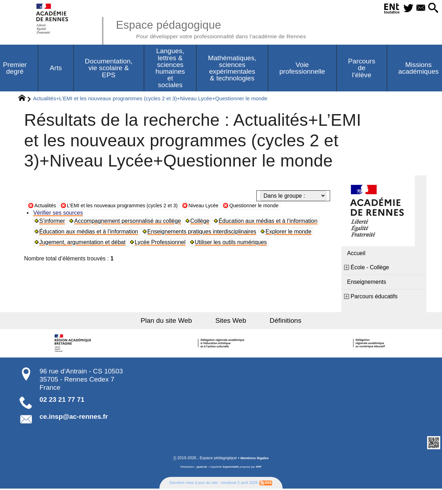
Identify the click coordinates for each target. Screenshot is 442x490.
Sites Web (230, 321)
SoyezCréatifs (231, 468)
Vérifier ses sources (59, 214)
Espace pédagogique (223, 28)
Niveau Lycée (223, 206)
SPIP (260, 468)
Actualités (46, 206)
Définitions (278, 321)
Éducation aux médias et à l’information (269, 222)
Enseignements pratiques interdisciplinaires (202, 233)
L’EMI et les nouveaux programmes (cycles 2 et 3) (133, 206)
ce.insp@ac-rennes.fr (74, 417)
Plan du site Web (174, 321)
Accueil (356, 254)
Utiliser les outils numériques (232, 243)
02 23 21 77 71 (62, 400)
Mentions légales (255, 459)
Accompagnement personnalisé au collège (128, 222)
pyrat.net (200, 468)
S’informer (53, 222)
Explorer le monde (290, 233)
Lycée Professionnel (161, 243)
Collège (200, 222)
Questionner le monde (279, 206)
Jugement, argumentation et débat (83, 243)
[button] (432, 8)
